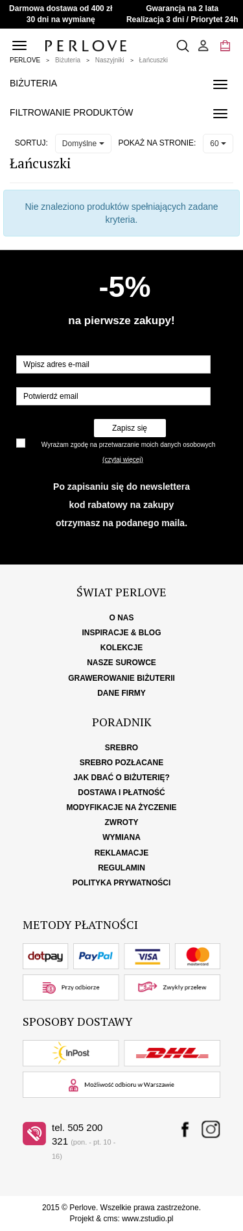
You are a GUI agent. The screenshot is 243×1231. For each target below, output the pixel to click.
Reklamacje (121, 852)
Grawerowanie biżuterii (121, 678)
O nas (121, 617)
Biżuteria (67, 60)
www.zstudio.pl (147, 1218)
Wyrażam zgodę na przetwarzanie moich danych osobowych (128, 444)
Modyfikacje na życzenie (121, 807)
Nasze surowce (121, 662)
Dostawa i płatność (121, 792)
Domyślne (83, 143)
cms (110, 1218)
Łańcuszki (153, 60)
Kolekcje (121, 647)
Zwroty (122, 822)
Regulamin (121, 867)
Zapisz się (129, 428)
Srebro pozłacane (121, 762)
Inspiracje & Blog (121, 632)
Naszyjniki (109, 60)
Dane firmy (121, 693)
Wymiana (121, 837)
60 (218, 143)
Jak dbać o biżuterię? (121, 777)
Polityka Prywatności (122, 882)
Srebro (121, 747)
